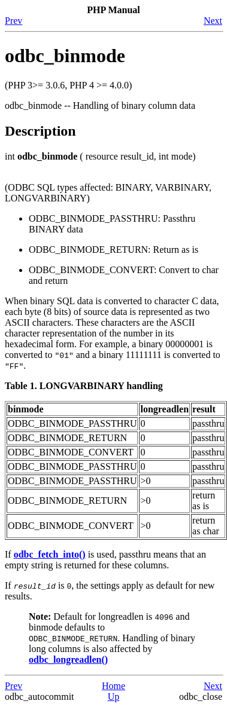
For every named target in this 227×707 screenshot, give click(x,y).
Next (213, 21)
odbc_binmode (65, 55)
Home (113, 686)
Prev (13, 21)
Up (114, 696)
